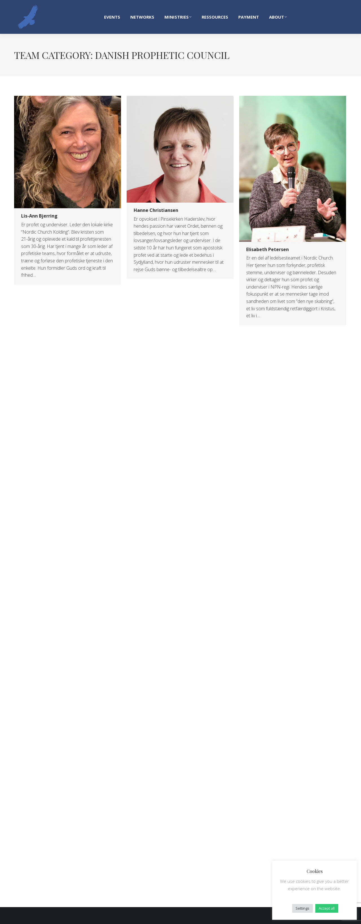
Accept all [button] (327, 908)
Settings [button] (302, 908)
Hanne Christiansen (156, 210)
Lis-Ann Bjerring (39, 216)
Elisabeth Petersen (267, 249)
